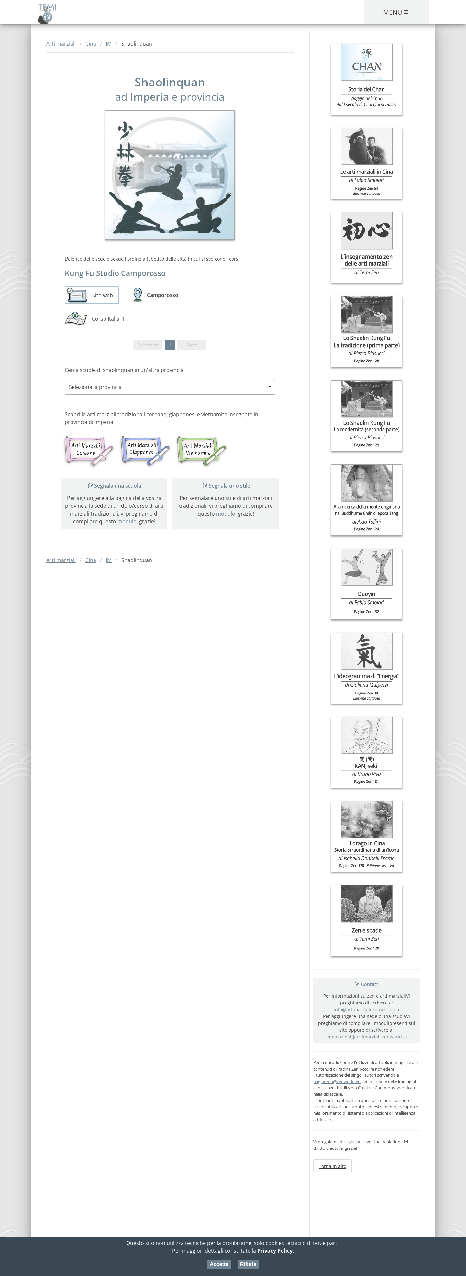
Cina (90, 43)
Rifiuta (248, 1264)
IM (109, 43)
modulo (127, 521)
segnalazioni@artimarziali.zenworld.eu (366, 1037)
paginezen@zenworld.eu (337, 1081)
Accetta (219, 1264)
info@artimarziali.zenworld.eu (366, 1009)
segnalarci (353, 1142)
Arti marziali (61, 43)
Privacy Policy (275, 1250)
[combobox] (170, 387)
